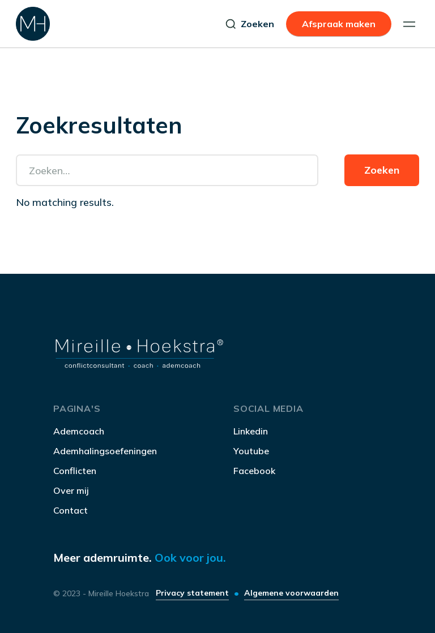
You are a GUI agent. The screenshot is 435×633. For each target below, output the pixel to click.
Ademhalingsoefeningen (105, 451)
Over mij (71, 490)
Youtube (251, 451)
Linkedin (250, 431)
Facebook (254, 470)
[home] (33, 24)
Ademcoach (78, 431)
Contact (70, 510)
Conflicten (74, 470)
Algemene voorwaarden (291, 593)
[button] (409, 24)
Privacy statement (192, 593)
